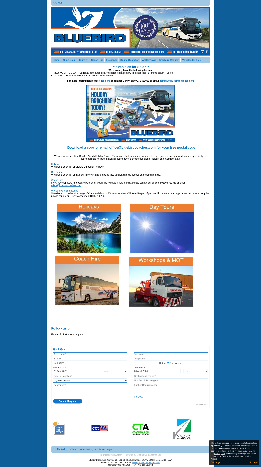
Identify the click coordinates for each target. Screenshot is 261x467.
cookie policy (219, 454)
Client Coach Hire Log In (83, 449)
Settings (215, 462)
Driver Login (105, 449)
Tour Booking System (111, 455)
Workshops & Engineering (64, 190)
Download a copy (81, 147)
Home (56, 60)
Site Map (57, 2)
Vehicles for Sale (191, 60)
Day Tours (56, 172)
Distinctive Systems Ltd (149, 455)
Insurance (111, 60)
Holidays (55, 164)
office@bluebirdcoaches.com (132, 147)
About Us (69, 60)
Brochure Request (169, 60)
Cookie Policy (60, 449)
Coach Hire (97, 60)
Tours (83, 60)
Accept (254, 462)
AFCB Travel (149, 60)
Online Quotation (129, 60)
